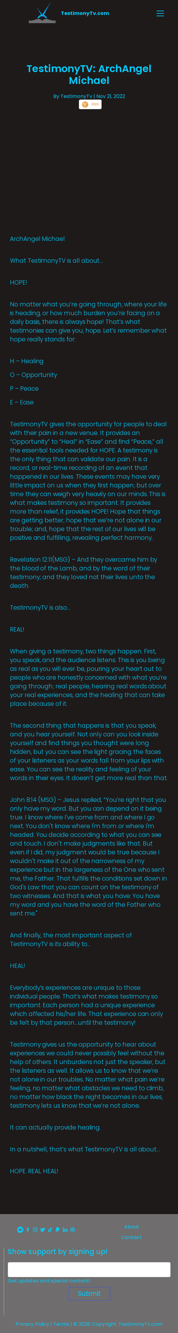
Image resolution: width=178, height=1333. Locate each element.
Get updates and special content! (49, 1280)
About (131, 1226)
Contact (131, 1237)
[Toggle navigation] (160, 13)
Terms (61, 1324)
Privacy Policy (32, 1324)
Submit (89, 1293)
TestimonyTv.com (85, 13)
